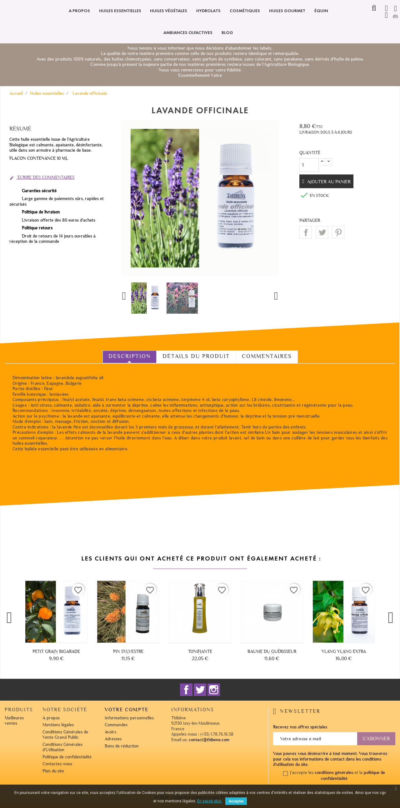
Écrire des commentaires (41, 177)
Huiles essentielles (120, 10)
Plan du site (53, 771)
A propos (79, 10)
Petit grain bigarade (56, 651)
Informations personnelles (129, 718)
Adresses (113, 739)
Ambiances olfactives (187, 32)
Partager (306, 232)
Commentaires (267, 356)
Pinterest (338, 232)
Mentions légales (58, 724)
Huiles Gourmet (287, 10)
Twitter (200, 689)
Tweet (322, 232)
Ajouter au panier (330, 181)
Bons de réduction (122, 746)
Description (129, 356)
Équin (321, 10)
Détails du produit (196, 356)
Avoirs (110, 732)
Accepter (236, 801)
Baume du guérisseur (272, 651)
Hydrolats (208, 10)
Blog (227, 32)
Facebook (186, 689)
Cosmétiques (245, 10)
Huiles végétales (168, 10)
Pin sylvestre (128, 651)
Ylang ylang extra (344, 651)
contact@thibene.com (209, 739)
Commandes (116, 724)
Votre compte (126, 710)
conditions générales (334, 772)
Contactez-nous (57, 763)
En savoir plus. (209, 801)
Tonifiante (200, 651)
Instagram (214, 689)
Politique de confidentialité (67, 757)
